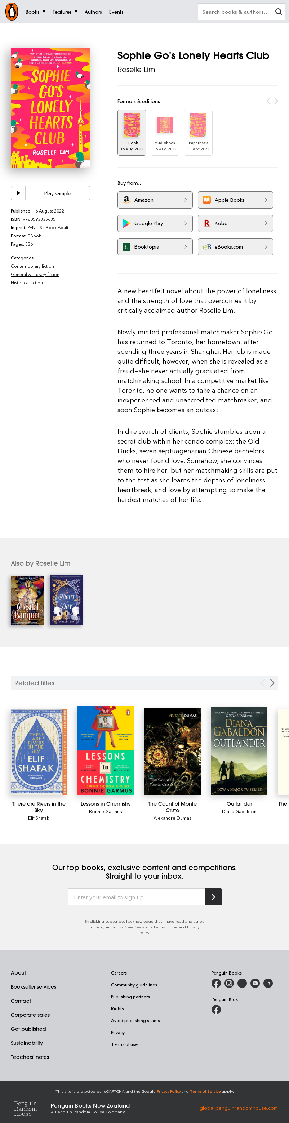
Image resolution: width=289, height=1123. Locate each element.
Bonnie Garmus (105, 811)
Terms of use (124, 1044)
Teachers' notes (30, 1057)
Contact (21, 1001)
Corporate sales (30, 1015)
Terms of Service (205, 1091)
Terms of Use (165, 927)
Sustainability (27, 1043)
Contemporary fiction (32, 266)
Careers (119, 973)
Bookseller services (33, 987)
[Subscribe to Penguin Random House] (213, 896)
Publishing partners (130, 996)
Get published (28, 1029)
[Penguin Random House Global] (31, 1108)
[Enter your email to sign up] (136, 897)
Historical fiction (27, 282)
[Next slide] (272, 683)
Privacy (118, 1032)
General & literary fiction (35, 274)
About (18, 973)
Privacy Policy (169, 1091)
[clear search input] (278, 12)
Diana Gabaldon (239, 811)
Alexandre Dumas (173, 817)
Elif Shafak (38, 817)
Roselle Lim (136, 69)
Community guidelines (134, 984)
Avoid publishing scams (135, 1020)
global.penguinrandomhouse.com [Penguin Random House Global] (239, 1107)
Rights (117, 1008)
